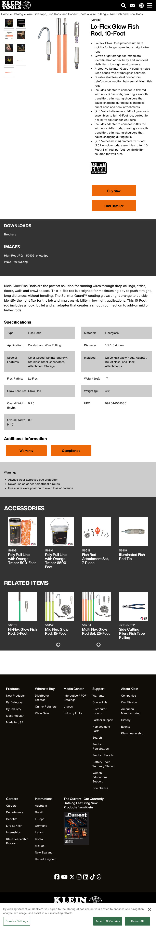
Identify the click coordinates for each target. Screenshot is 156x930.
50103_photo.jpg (37, 255)
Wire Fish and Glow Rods (126, 14)
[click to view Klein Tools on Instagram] (79, 878)
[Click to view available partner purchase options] (114, 190)
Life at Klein (14, 825)
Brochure (10, 234)
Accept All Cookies (107, 923)
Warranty (26, 450)
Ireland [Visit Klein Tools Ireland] (39, 832)
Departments (14, 812)
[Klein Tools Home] (15, 8)
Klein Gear (42, 713)
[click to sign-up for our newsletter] (132, 5)
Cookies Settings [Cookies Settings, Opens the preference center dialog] (16, 923)
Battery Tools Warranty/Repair (103, 764)
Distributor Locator (42, 697)
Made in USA (14, 722)
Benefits (11, 819)
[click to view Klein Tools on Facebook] (57, 878)
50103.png (20, 262)
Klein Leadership (132, 733)
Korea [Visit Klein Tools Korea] (39, 839)
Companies (128, 695)
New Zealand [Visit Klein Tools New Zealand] (43, 852)
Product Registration (100, 746)
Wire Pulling (98, 14)
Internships (13, 832)
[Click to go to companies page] (141, 5)
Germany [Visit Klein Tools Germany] (41, 825)
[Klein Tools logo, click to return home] (78, 903)
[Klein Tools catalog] (84, 803)
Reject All (137, 923)
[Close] (149, 911)
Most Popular (15, 715)
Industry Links (73, 713)
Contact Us (99, 702)
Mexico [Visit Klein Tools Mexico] (39, 846)
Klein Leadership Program (17, 841)
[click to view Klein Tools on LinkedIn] (85, 878)
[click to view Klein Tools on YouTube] (64, 878)
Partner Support (102, 720)
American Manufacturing (130, 711)
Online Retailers (45, 706)
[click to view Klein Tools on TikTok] (92, 878)
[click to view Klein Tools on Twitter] (72, 878)
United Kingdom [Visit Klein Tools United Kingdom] (45, 859)
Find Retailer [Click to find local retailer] (114, 205)
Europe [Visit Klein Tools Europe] (39, 819)
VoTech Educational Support (100, 777)
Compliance (71, 450)
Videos (68, 706)
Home (5, 14)
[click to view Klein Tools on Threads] (99, 878)
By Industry (13, 709)
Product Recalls (103, 755)
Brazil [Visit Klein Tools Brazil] (39, 812)
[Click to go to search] (123, 6)
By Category (14, 702)
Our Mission (129, 702)
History (126, 720)
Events (125, 726)
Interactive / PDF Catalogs (75, 697)
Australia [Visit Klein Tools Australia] (41, 805)
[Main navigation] (149, 5)
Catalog (18, 14)
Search (97, 737)
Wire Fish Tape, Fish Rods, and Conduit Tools (56, 14)
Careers (11, 805)
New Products (15, 695)
